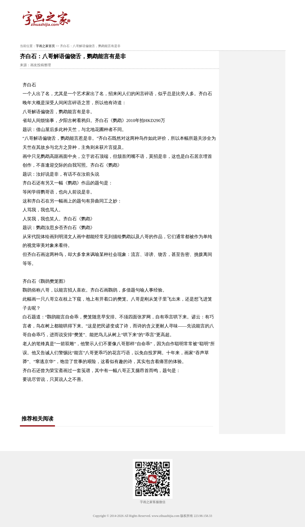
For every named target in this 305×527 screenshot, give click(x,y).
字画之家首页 (45, 46)
